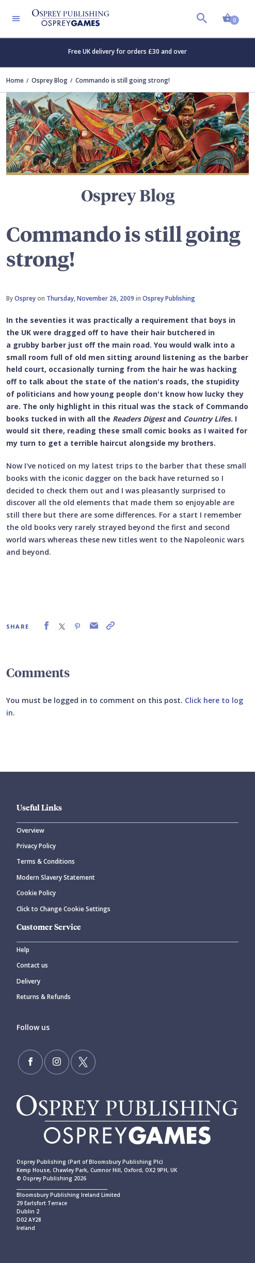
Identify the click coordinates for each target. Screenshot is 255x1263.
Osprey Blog (49, 80)
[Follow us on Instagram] (56, 1062)
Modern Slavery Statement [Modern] (56, 877)
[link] (46, 626)
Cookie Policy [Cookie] (36, 892)
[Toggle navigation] (16, 19)
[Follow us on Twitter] (83, 1062)
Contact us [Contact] (32, 965)
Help (23, 949)
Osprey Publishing (168, 298)
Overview (30, 830)
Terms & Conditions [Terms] (46, 861)
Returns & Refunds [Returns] (44, 996)
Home (15, 80)
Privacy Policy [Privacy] (36, 845)
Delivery (28, 981)
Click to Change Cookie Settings (63, 909)
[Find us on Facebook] (30, 1062)
